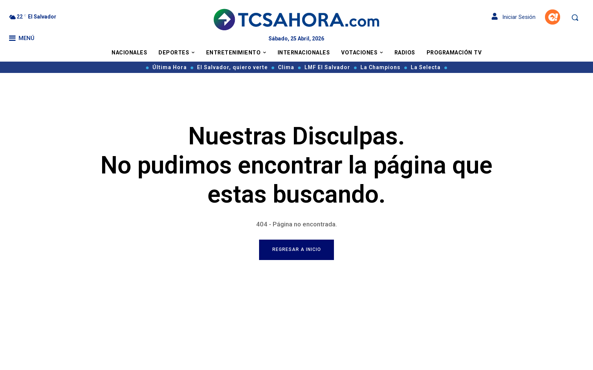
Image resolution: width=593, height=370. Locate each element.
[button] (575, 17)
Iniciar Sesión (514, 17)
